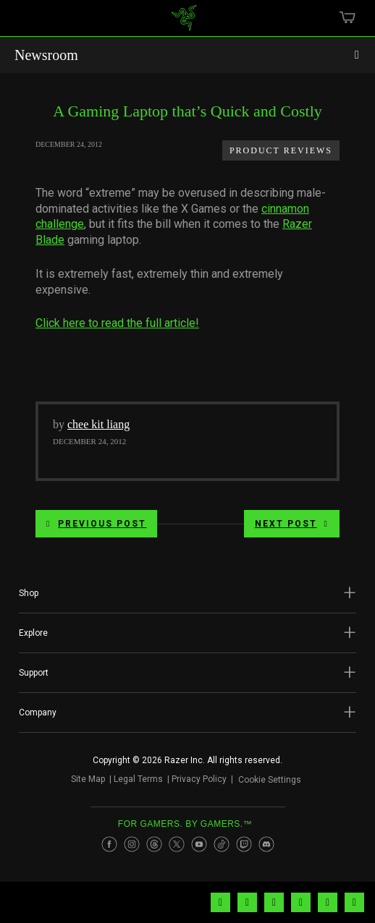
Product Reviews (280, 150)
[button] (187, 593)
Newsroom (46, 55)
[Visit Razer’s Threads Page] (154, 850)
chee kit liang (98, 424)
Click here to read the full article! (117, 323)
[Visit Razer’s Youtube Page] (199, 850)
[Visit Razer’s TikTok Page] (221, 850)
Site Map (82, 781)
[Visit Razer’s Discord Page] (266, 850)
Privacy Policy (193, 781)
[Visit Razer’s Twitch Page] (244, 850)
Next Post (292, 524)
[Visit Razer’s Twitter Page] (177, 850)
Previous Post (96, 524)
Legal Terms (132, 781)
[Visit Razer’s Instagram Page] (132, 850)
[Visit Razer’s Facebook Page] (109, 850)
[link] (184, 23)
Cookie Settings (269, 782)
